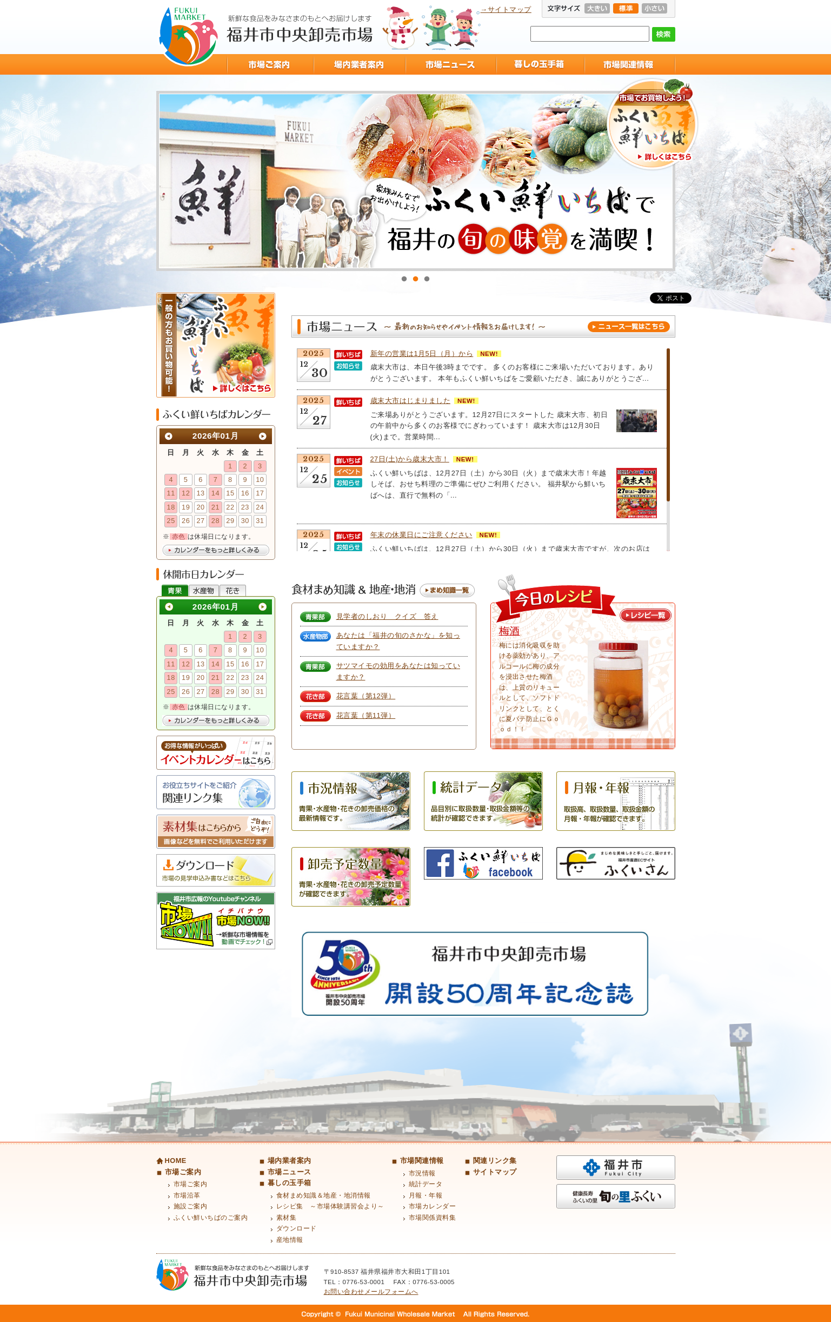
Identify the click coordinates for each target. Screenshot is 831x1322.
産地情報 (289, 1240)
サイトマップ (495, 1172)
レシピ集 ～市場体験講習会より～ (330, 1206)
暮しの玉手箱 (540, 64)
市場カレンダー (432, 1206)
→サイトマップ (506, 9)
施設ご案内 (191, 1206)
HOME (176, 1160)
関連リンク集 (495, 1160)
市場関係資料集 (432, 1217)
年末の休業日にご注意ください (421, 535)
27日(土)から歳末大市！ (409, 459)
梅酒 (509, 631)
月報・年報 (426, 1195)
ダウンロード (296, 1228)
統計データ (426, 1184)
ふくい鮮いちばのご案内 (211, 1217)
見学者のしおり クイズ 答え (387, 616)
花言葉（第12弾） (366, 696)
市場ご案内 (270, 64)
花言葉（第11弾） (366, 715)
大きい (597, 8)
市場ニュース (450, 64)
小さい (654, 8)
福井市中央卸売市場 (188, 36)
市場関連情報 (629, 64)
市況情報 (422, 1173)
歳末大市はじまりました (410, 400)
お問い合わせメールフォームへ (371, 1291)
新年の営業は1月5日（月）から (422, 353)
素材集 (286, 1217)
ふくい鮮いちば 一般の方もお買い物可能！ (215, 345)
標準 (626, 8)
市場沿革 (187, 1195)
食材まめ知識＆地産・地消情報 (323, 1195)
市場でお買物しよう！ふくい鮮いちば (652, 124)
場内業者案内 (359, 64)
